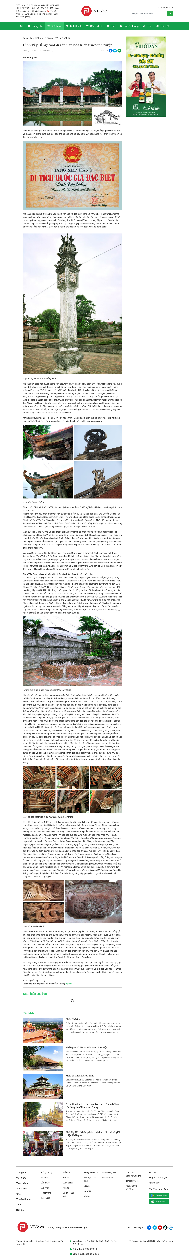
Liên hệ (152, 1172)
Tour (147, 26)
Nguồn (69, 983)
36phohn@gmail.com (89, 1254)
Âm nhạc (45, 1188)
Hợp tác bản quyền (158, 1177)
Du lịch (44, 1177)
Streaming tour (109, 1172)
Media (87, 1196)
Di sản (50, 38)
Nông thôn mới (91, 1172)
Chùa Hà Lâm (73, 1019)
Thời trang (46, 1193)
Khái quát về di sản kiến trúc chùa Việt (86, 1047)
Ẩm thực (45, 1182)
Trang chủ (35, 26)
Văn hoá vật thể (62, 38)
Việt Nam (54, 26)
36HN (136, 1181)
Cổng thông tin (48, 1172)
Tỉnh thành (74, 26)
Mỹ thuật (45, 1198)
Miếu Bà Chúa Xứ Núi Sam (80, 1075)
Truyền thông (129, 26)
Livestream (107, 1177)
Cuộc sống (68, 1182)
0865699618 (91, 1249)
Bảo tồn (87, 1191)
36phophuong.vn (133, 1176)
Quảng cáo (154, 1182)
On (48, 11)
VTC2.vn (130, 1189)
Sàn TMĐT (94, 26)
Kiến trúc (67, 1172)
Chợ (111, 26)
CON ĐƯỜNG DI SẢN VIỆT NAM (45, 5)
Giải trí (66, 1177)
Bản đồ (163, 26)
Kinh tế (66, 1188)
